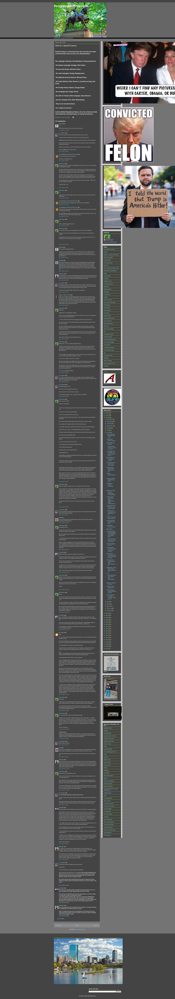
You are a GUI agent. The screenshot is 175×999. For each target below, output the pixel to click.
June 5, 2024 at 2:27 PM (63, 744)
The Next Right (107, 808)
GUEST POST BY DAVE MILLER (111, 517)
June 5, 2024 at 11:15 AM (64, 694)
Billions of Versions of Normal (111, 254)
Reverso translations (109, 781)
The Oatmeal (107, 811)
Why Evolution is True (109, 363)
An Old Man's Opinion (109, 249)
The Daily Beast (108, 798)
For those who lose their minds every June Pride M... (111, 549)
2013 (107, 635)
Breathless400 (107, 733)
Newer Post (58, 925)
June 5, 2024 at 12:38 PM (64, 710)
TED (105, 795)
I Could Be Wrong (108, 284)
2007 (107, 648)
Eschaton (106, 278)
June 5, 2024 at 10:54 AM (64, 612)
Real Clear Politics (108, 775)
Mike (60, 517)
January (109, 610)
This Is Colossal (108, 819)
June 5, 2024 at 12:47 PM (64, 729)
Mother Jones (107, 759)
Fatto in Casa (107, 744)
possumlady (61, 807)
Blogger (94, 995)
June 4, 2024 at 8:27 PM (63, 507)
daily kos (106, 265)
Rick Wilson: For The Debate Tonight (111, 459)
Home (77, 925)
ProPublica (106, 313)
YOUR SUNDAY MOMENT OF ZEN (111, 436)
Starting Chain (107, 793)
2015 (107, 631)
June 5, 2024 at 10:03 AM (64, 572)
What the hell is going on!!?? (110, 587)
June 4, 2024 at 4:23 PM (63, 280)
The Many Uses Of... (109, 803)
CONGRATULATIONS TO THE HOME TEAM (111, 507)
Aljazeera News (108, 728)
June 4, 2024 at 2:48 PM (63, 187)
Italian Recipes (107, 289)
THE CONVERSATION (109, 339)
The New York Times (109, 806)
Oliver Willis (107, 307)
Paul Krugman (107, 310)
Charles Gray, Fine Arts (110, 736)
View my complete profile (110, 242)
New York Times (108, 299)
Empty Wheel (107, 276)
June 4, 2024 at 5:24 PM (63, 372)
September (110, 425)
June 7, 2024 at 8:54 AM (63, 843)
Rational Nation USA (109, 318)
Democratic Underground (110, 270)
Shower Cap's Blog (108, 329)
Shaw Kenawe (62, 163)
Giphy (105, 746)
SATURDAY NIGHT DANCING (110, 485)
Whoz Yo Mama (108, 360)
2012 (107, 637)
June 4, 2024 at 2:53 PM (63, 216)
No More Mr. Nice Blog (109, 302)
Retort (105, 778)
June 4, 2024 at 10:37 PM (64, 522)
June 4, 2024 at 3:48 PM (63, 244)
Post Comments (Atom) (80, 929)
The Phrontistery (108, 814)
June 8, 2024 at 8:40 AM (64, 915)
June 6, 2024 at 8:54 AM (63, 756)
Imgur (105, 754)
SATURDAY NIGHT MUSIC (111, 440)
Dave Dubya (61, 632)
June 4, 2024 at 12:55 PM (64, 130)
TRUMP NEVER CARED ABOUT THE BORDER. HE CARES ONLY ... (111, 534)
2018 (107, 624)
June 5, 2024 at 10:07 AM (64, 589)
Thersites (61, 123)
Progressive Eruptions (71, 6)
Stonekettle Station (108, 334)
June (108, 432)
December (109, 419)
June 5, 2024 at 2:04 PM (63, 738)
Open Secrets (107, 765)
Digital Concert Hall (109, 741)
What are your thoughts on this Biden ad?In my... (111, 512)
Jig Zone (106, 757)
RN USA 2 (106, 326)
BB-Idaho (61, 260)
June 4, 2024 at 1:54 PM (63, 151)
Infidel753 (106, 286)
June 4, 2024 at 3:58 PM (63, 257)
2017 (107, 626)
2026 (107, 412)
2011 (107, 639)
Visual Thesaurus (108, 827)
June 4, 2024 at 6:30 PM (63, 381)
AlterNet (106, 730)
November (109, 421)
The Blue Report (108, 337)
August (109, 428)
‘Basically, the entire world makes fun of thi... (110, 469)
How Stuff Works (108, 749)
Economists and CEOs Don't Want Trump (111, 464)
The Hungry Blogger (109, 342)
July (108, 430)
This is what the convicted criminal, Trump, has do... (111, 597)
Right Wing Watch (108, 323)
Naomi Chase (107, 762)
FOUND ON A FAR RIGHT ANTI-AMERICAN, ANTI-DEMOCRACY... (111, 500)
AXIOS (105, 252)
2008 (107, 646)
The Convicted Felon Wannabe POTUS (111, 591)
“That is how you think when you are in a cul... (111, 540)
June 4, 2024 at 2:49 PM (63, 198)
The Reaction (107, 344)
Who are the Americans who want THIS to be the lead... (111, 555)
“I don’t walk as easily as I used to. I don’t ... (111, 448)
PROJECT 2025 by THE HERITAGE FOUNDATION (111, 492)
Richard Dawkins (108, 783)
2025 (107, 415)
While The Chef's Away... (110, 830)
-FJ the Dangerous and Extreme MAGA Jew (68, 154)
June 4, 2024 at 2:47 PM (63, 160)
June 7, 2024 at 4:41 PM (64, 885)
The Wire (106, 816)
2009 (107, 644)
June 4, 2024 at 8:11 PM (63, 481)
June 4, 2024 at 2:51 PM (63, 204)
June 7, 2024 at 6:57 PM (64, 902)
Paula (60, 747)
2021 (107, 617)
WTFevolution (107, 835)
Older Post (96, 925)
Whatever (106, 358)
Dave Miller (61, 552)
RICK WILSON (107, 321)
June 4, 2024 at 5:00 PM (63, 305)
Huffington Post (108, 281)
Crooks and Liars (108, 262)
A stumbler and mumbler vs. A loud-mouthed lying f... (111, 453)
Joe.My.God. (107, 294)
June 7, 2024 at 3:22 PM (63, 859)
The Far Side (107, 800)
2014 (107, 633)
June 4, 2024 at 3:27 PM (63, 225)
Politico (105, 767)
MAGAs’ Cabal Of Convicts (111, 583)
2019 (107, 622)
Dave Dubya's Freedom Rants (111, 268)
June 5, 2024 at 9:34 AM (63, 549)
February (109, 608)
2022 (107, 615)
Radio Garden (107, 315)
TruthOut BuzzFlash (109, 824)
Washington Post (108, 355)
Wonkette (106, 366)
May (108, 601)
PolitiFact (106, 770)
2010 (107, 642)
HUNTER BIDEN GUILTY (111, 544)
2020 (107, 620)
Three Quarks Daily (109, 350)
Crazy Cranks (107, 260)
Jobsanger (106, 291)
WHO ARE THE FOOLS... (111, 443)
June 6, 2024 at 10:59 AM (64, 768)
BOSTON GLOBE (108, 257)
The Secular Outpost (109, 347)
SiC (105, 331)
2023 (107, 613)
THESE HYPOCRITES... (111, 475)
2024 (107, 417)
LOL (60, 125)
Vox (105, 352)
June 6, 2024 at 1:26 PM (63, 804)
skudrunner (61, 273)
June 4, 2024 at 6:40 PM (63, 396)
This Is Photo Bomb (109, 822)
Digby (105, 273)
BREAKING (110, 529)
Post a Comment (60, 918)
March (108, 606)
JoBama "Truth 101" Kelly (64, 294)
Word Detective (108, 832)
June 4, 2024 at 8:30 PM (63, 514)
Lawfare (106, 297)
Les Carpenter (62, 133)
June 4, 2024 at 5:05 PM (63, 339)
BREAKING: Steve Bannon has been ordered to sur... (111, 569)
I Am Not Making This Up (110, 751)
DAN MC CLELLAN (109, 738)
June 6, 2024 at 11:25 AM (64, 790)
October (109, 423)
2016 (107, 628)
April (108, 604)
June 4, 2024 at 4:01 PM (63, 271)
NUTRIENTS (107, 305)
